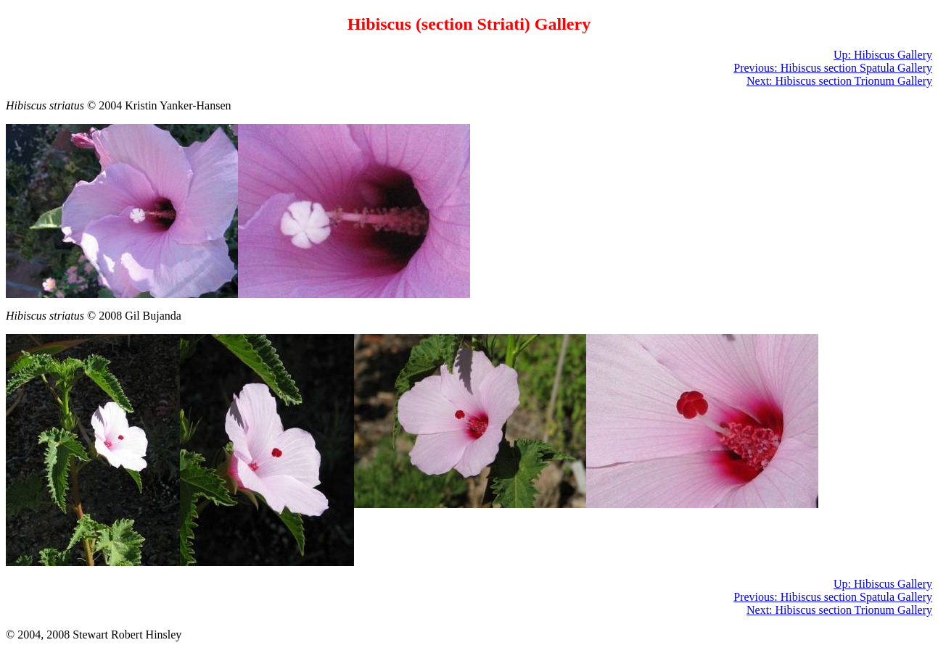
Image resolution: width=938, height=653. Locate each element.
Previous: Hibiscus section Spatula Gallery (832, 68)
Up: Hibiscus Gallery (883, 55)
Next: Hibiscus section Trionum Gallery (839, 81)
